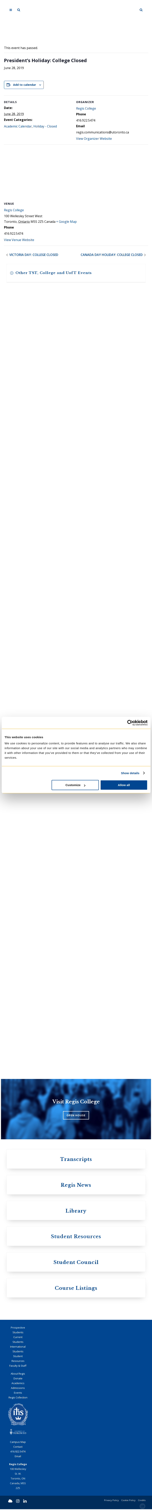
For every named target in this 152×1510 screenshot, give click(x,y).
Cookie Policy (128, 1500)
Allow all (124, 785)
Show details (130, 773)
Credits (141, 1500)
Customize (75, 785)
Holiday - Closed (45, 126)
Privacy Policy (111, 1500)
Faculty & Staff (17, 1366)
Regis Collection (18, 1398)
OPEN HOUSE (76, 1115)
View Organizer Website (94, 139)
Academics (18, 1384)
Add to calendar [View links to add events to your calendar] (24, 85)
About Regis (18, 1374)
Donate (18, 1379)
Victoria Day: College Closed (33, 255)
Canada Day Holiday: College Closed (111, 255)
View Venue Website (19, 240)
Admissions (18, 1388)
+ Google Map (66, 222)
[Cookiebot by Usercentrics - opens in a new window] (130, 723)
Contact (17, 1447)
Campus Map (18, 1442)
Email (18, 1457)
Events (18, 1393)
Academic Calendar (18, 126)
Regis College (86, 108)
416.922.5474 (17, 1452)
